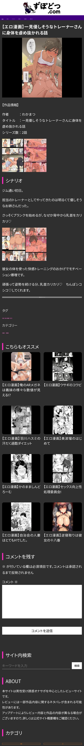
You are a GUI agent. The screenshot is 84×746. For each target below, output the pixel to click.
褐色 (27, 335)
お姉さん (11, 335)
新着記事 (8, 21)
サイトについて (45, 21)
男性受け (44, 335)
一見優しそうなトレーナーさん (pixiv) (42, 310)
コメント (10, 606)
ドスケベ (64, 335)
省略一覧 (25, 21)
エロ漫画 (11, 353)
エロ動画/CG (68, 21)
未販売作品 (33, 353)
